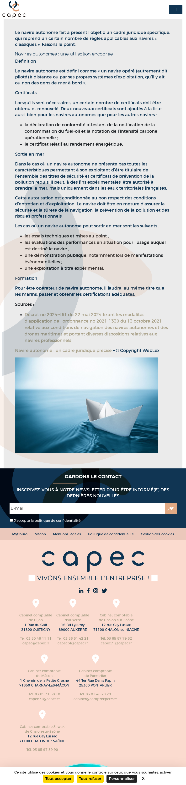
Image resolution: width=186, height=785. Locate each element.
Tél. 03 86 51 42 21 (73, 638)
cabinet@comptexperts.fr (95, 699)
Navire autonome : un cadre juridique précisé (63, 350)
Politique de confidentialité (111, 534)
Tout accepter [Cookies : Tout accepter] (58, 778)
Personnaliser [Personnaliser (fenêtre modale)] (122, 778)
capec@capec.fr (35, 643)
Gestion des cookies (157, 534)
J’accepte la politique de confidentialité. (48, 520)
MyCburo (19, 534)
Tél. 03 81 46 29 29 (95, 694)
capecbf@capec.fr (73, 643)
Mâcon (40, 534)
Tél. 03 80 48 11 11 (36, 638)
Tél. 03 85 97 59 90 (42, 749)
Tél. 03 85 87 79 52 (116, 638)
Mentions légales (67, 534)
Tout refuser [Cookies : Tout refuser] (90, 778)
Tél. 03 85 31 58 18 (44, 694)
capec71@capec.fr (116, 643)
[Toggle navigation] (175, 9)
